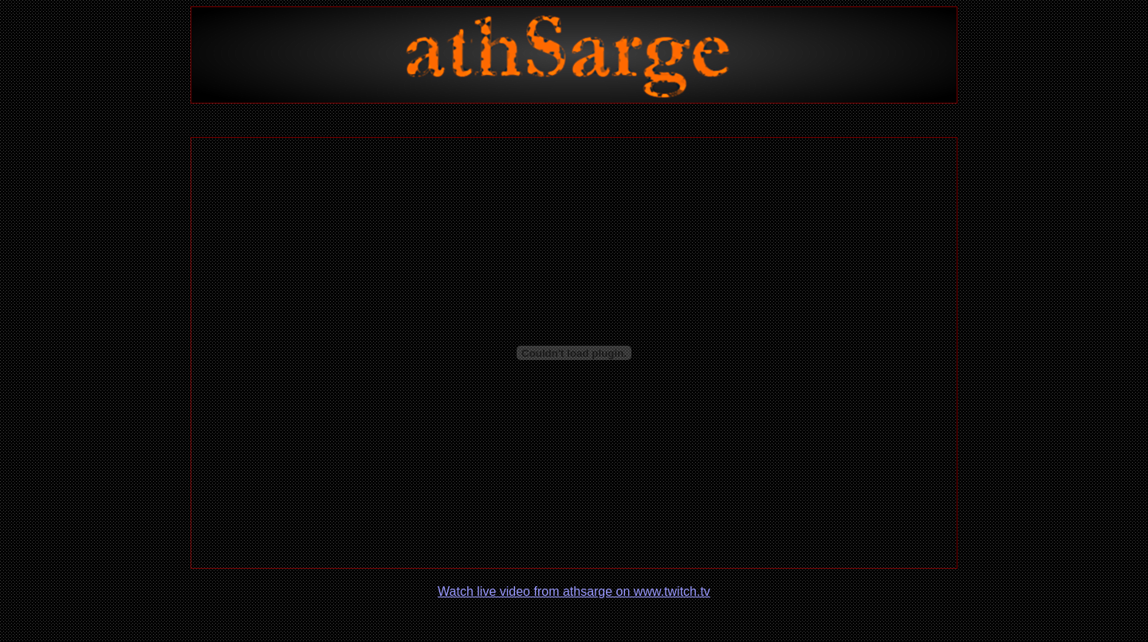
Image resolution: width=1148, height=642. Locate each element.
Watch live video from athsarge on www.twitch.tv (574, 591)
